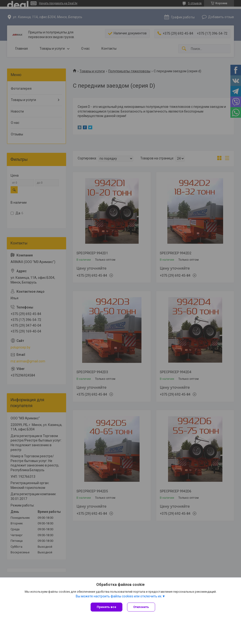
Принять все (106, 607)
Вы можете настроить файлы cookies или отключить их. (119, 596)
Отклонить (141, 607)
